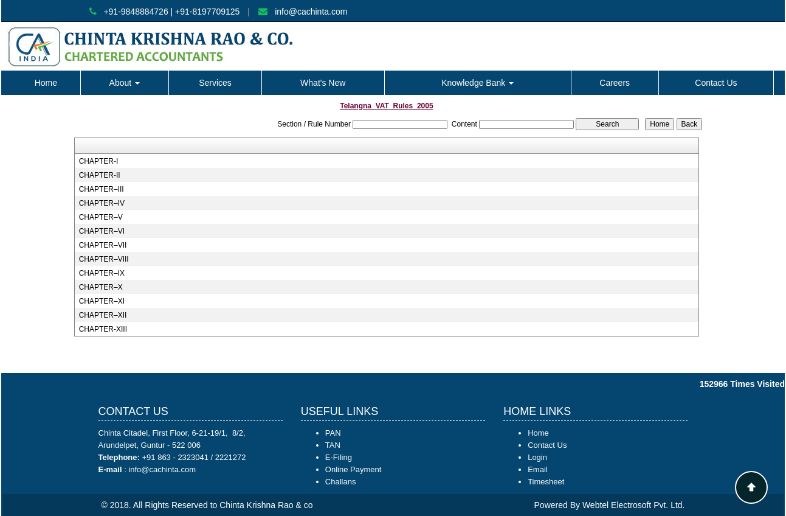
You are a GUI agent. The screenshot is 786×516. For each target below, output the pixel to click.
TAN (332, 445)
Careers (614, 83)
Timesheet (546, 481)
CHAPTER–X (101, 287)
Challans (340, 481)
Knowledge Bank (477, 83)
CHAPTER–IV (102, 203)
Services (215, 83)
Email (538, 469)
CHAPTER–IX (102, 273)
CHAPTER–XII (103, 315)
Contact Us (716, 83)
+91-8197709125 (207, 11)
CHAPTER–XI (102, 301)
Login (537, 457)
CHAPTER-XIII (103, 329)
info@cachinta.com (311, 11)
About (124, 83)
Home (46, 83)
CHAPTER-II (99, 175)
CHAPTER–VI (102, 231)
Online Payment (353, 469)
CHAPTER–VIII (104, 259)
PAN (333, 433)
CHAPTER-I (99, 161)
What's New (322, 83)
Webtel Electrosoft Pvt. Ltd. (633, 505)
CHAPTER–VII (103, 245)
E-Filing (338, 457)
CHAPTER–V (101, 217)
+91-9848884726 (135, 11)
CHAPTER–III (101, 189)
